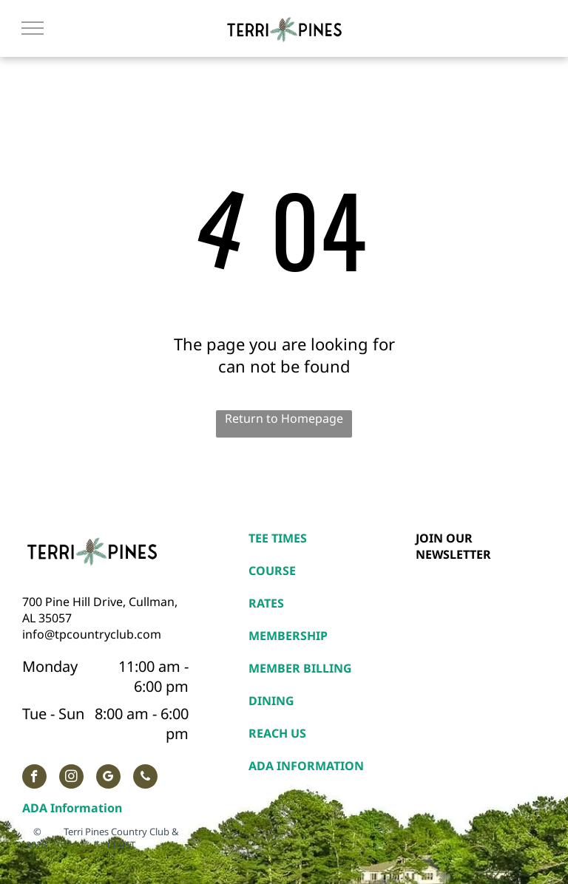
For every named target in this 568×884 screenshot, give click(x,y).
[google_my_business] (108, 778)
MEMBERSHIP (288, 636)
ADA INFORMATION (306, 766)
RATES (266, 603)
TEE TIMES (277, 538)
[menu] (32, 28)
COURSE (272, 570)
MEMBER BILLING (300, 668)
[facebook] (34, 778)
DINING (271, 701)
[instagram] (71, 778)
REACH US (277, 733)
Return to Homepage (284, 418)
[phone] (145, 778)
